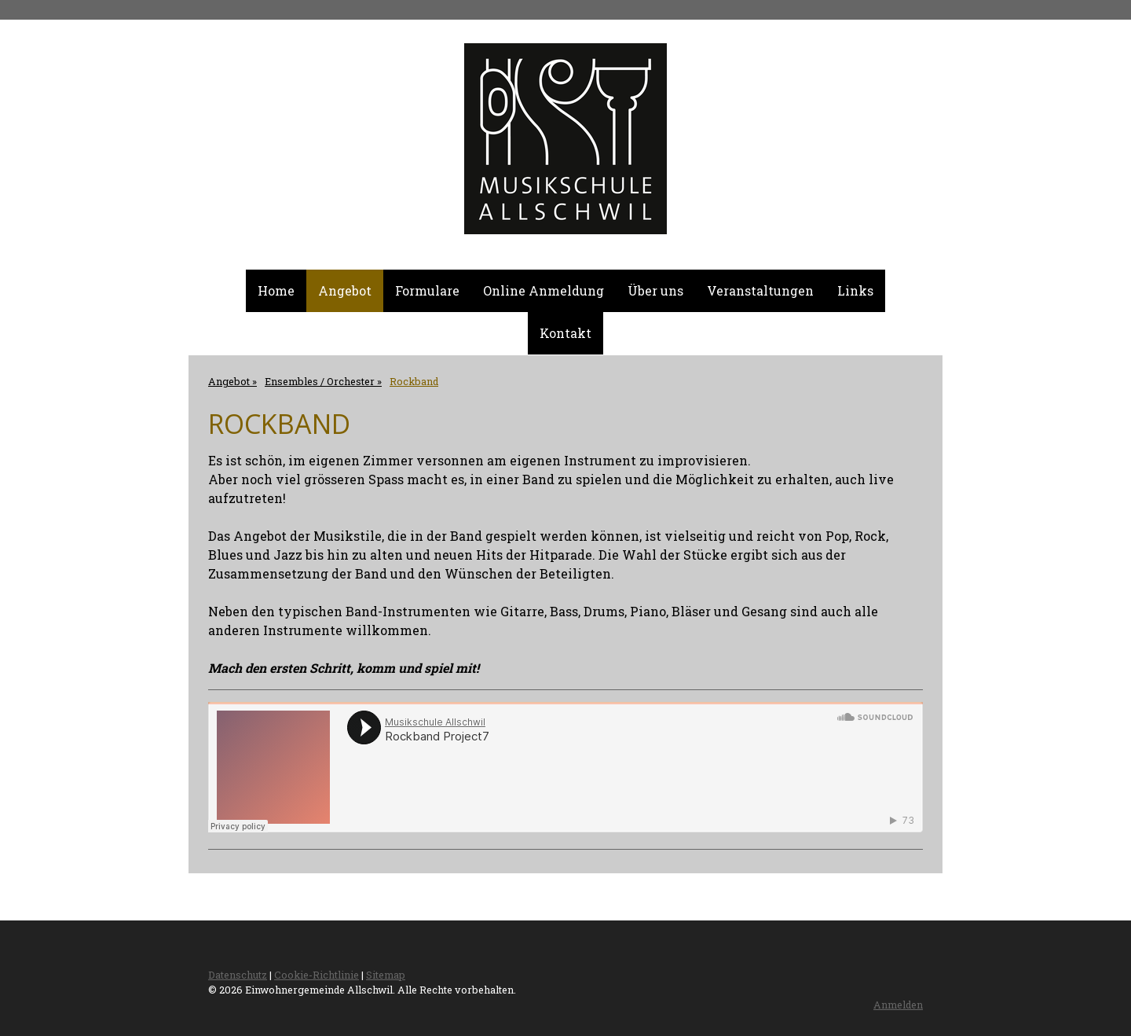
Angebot (345, 290)
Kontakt (565, 333)
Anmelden (898, 1004)
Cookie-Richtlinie (316, 974)
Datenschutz (237, 974)
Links (855, 290)
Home (276, 290)
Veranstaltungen (760, 290)
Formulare (427, 290)
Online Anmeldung (543, 290)
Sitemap (385, 974)
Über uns (655, 290)
